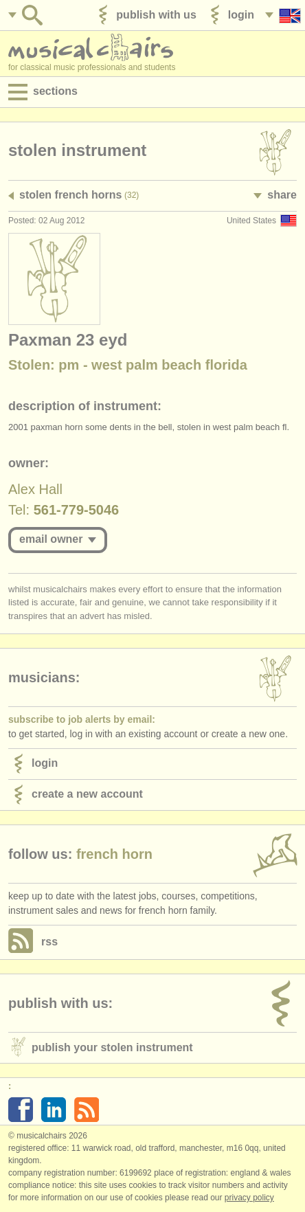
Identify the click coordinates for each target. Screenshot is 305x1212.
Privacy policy (249, 1197)
